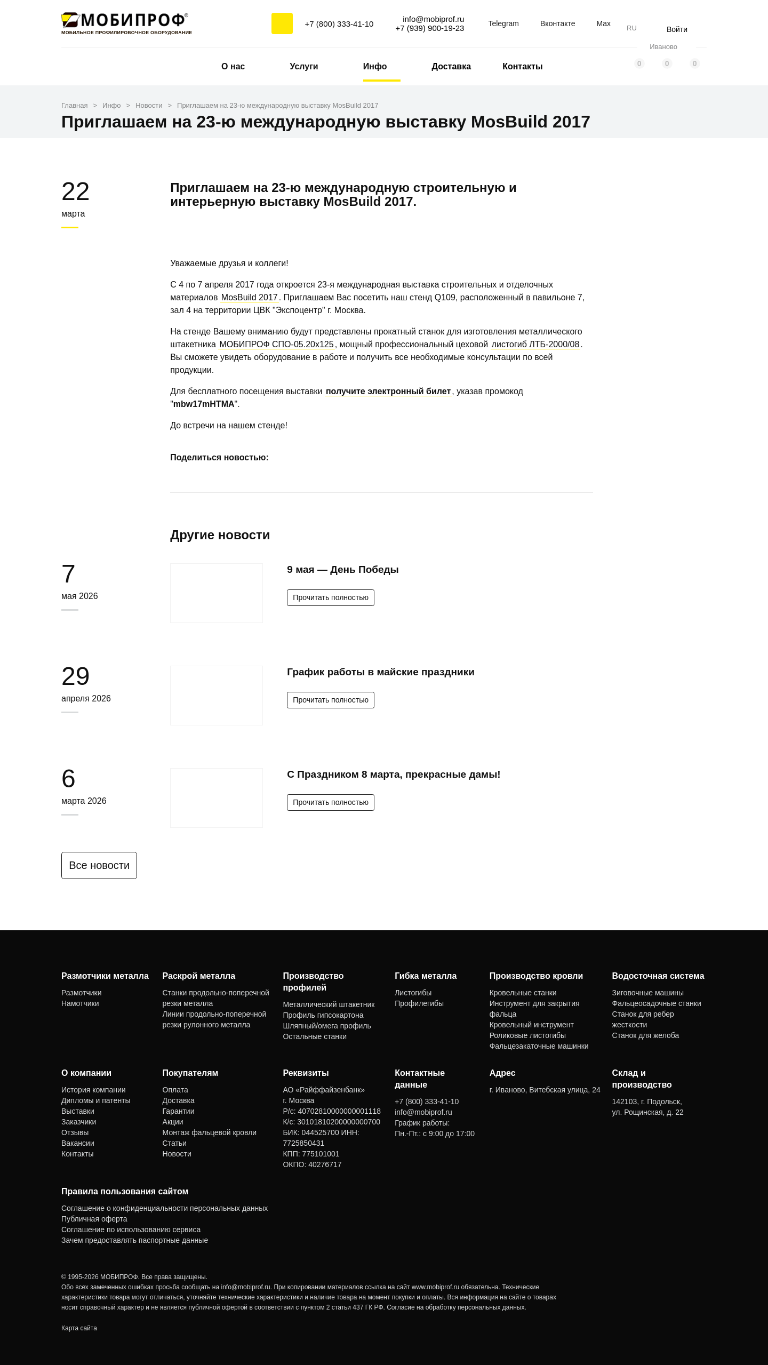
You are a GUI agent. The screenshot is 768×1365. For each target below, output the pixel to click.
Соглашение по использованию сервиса (131, 1229)
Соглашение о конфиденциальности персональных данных (164, 1208)
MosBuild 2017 (249, 297)
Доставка (451, 66)
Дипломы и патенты (96, 1100)
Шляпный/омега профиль (327, 1025)
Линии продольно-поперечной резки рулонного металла (215, 1019)
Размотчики (81, 992)
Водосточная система (658, 975)
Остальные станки (315, 1036)
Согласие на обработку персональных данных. (456, 1307)
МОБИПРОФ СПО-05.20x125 (276, 344)
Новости (177, 1154)
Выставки (77, 1111)
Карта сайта (79, 1328)
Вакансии (77, 1143)
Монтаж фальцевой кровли (210, 1132)
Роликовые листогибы (528, 1035)
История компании (93, 1089)
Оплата (175, 1089)
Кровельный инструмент (532, 1024)
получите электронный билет (388, 391)
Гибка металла (426, 975)
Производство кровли (536, 975)
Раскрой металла (199, 975)
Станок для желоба (645, 1035)
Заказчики (78, 1121)
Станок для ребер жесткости (643, 1019)
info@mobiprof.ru (245, 1287)
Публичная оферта (94, 1219)
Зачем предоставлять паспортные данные (134, 1240)
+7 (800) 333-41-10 (339, 23)
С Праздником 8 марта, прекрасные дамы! (393, 774)
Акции (173, 1121)
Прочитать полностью (331, 597)
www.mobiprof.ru (435, 1287)
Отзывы (75, 1132)
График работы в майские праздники (381, 671)
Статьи (175, 1143)
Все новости (105, 865)
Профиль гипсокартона (323, 1015)
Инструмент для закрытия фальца (535, 1008)
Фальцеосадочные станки (656, 1003)
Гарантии (179, 1111)
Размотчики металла (105, 975)
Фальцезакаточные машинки (539, 1046)
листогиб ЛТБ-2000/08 (536, 344)
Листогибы (413, 992)
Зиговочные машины (648, 992)
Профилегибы (419, 1003)
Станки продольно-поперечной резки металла (216, 998)
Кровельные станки (523, 992)
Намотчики (80, 1003)
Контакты (522, 66)
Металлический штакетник (328, 1004)
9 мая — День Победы (342, 569)
